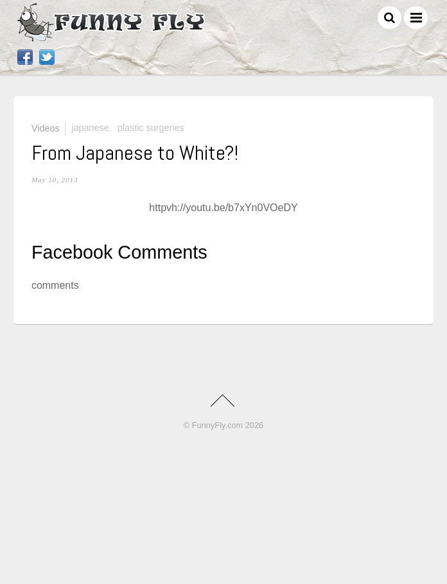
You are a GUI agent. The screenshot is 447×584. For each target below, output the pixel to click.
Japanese (90, 128)
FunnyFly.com (217, 425)
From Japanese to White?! (134, 153)
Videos (45, 128)
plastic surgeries (151, 128)
